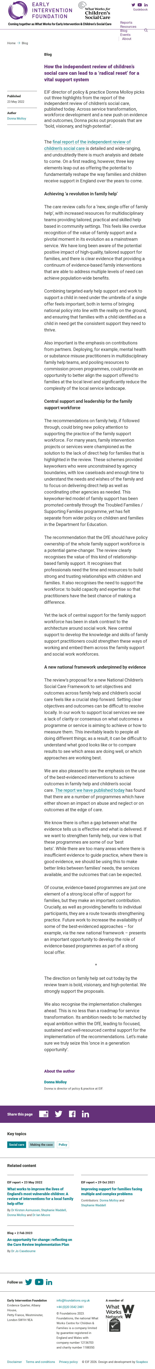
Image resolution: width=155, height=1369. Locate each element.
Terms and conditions (40, 1362)
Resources (128, 27)
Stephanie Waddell (53, 1210)
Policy (63, 1145)
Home (11, 43)
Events (125, 35)
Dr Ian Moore (41, 1215)
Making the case (41, 1145)
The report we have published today (90, 790)
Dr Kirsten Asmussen (25, 1210)
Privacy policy (68, 1362)
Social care (16, 1145)
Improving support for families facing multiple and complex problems (111, 1191)
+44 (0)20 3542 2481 (70, 1307)
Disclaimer (14, 1362)
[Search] (146, 30)
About (126, 39)
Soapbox (142, 1362)
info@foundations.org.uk (73, 1300)
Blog (123, 31)
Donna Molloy (16, 118)
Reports (126, 22)
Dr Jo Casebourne (23, 1251)
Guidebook (140, 9)
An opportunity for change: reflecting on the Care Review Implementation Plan (39, 1242)
